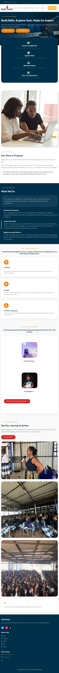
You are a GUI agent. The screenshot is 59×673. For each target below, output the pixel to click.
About (4, 635)
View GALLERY (8, 437)
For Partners (22, 30)
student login (52, 8)
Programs (5, 638)
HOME (15, 8)
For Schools (8, 30)
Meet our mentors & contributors (17, 401)
